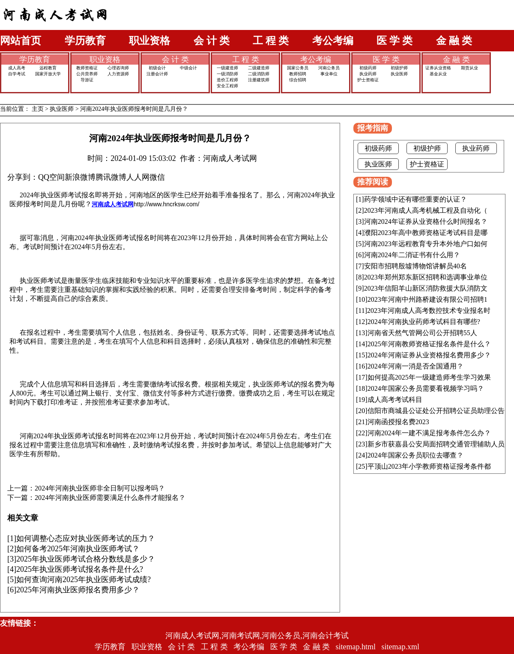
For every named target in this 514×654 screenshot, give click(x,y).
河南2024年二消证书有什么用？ (412, 255)
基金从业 (438, 73)
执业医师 (399, 73)
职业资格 (149, 40)
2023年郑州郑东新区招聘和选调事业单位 (425, 277)
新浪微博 (80, 177)
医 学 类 (394, 40)
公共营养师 (87, 73)
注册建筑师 (258, 79)
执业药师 (368, 73)
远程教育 (48, 67)
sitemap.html (356, 646)
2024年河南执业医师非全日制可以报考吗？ (100, 488)
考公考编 (332, 40)
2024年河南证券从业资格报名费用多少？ (429, 355)
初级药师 (368, 67)
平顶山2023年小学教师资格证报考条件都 (429, 466)
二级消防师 (258, 73)
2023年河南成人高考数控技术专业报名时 (428, 310)
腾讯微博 (111, 177)
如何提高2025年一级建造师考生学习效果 (429, 377)
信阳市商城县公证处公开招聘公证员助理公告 (436, 410)
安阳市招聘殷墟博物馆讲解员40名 (415, 266)
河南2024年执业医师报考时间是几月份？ (134, 109)
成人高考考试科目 (395, 399)
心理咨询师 (118, 67)
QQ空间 (51, 177)
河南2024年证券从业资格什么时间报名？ (425, 221)
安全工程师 (227, 85)
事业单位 (329, 73)
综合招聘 (297, 79)
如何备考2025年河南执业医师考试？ (78, 548)
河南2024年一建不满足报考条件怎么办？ (429, 433)
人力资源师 (118, 73)
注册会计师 (157, 73)
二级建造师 (258, 67)
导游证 (87, 79)
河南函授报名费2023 (398, 421)
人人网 (137, 177)
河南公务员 (329, 67)
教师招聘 (297, 73)
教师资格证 (87, 67)
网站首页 (20, 40)
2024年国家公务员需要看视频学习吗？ (426, 388)
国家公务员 (297, 67)
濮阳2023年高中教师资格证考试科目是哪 (425, 232)
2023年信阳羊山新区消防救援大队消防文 (425, 288)
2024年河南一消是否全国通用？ (415, 366)
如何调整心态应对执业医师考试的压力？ (85, 538)
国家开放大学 (48, 73)
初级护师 (399, 67)
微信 (157, 177)
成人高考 (16, 67)
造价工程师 (227, 79)
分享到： (22, 177)
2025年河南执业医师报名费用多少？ (78, 590)
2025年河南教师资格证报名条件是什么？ (429, 344)
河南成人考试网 (113, 204)
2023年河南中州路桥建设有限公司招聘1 (427, 299)
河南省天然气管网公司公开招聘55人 (422, 332)
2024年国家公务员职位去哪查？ (415, 455)
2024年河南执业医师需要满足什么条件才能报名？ (110, 498)
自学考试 (16, 73)
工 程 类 (271, 40)
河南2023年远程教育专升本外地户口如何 (425, 243)
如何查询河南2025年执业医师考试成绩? (83, 579)
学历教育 (85, 40)
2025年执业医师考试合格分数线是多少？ (85, 559)
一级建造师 (227, 67)
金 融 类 (454, 40)
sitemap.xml (401, 646)
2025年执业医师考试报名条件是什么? (79, 569)
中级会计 (188, 67)
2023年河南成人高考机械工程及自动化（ (425, 210)
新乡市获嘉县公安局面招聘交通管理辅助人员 (436, 444)
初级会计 (157, 67)
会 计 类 (212, 40)
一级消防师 (227, 73)
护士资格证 (368, 79)
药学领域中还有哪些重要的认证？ (415, 199)
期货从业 (469, 67)
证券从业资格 (438, 67)
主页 (38, 109)
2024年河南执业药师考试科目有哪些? (424, 321)
